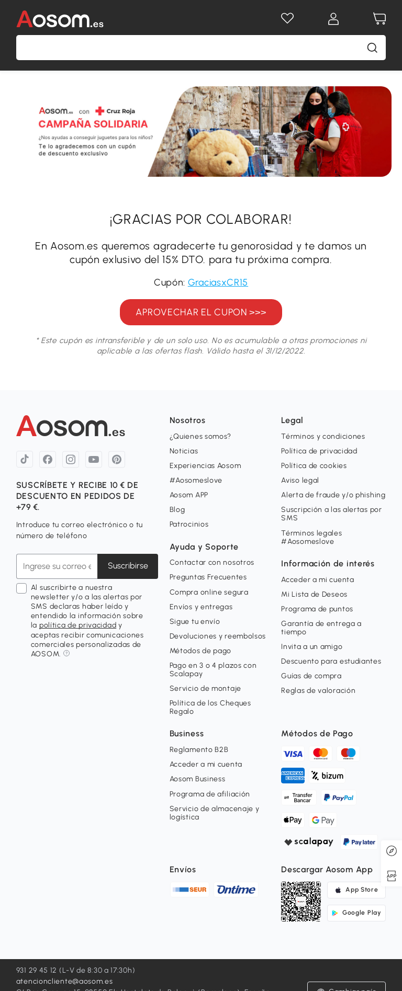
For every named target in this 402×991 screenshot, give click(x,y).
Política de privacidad (319, 451)
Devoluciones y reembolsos (218, 636)
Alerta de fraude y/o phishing (333, 495)
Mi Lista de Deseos (314, 594)
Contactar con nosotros (212, 562)
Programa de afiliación (210, 794)
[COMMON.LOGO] (74, 18)
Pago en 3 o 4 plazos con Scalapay (213, 669)
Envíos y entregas (201, 606)
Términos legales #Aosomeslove (311, 537)
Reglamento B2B (199, 749)
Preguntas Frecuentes (208, 577)
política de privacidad (77, 625)
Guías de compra (311, 675)
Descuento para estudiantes (331, 661)
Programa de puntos (317, 609)
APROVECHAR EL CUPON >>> (201, 312)
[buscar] (372, 47)
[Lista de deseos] (287, 19)
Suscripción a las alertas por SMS (331, 513)
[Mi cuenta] (333, 19)
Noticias (184, 451)
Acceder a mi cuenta (317, 579)
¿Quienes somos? (201, 436)
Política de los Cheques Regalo (210, 707)
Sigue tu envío (195, 621)
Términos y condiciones (323, 436)
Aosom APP (189, 495)
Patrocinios (189, 524)
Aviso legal (300, 480)
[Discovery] (391, 851)
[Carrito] (379, 19)
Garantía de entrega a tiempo (321, 627)
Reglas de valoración (318, 690)
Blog (177, 509)
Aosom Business (198, 778)
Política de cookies (314, 465)
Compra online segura (209, 592)
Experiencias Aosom (205, 465)
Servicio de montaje (205, 688)
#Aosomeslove (196, 480)
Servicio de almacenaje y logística (215, 813)
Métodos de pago (201, 650)
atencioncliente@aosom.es (64, 981)
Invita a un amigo (311, 646)
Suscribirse (128, 566)
